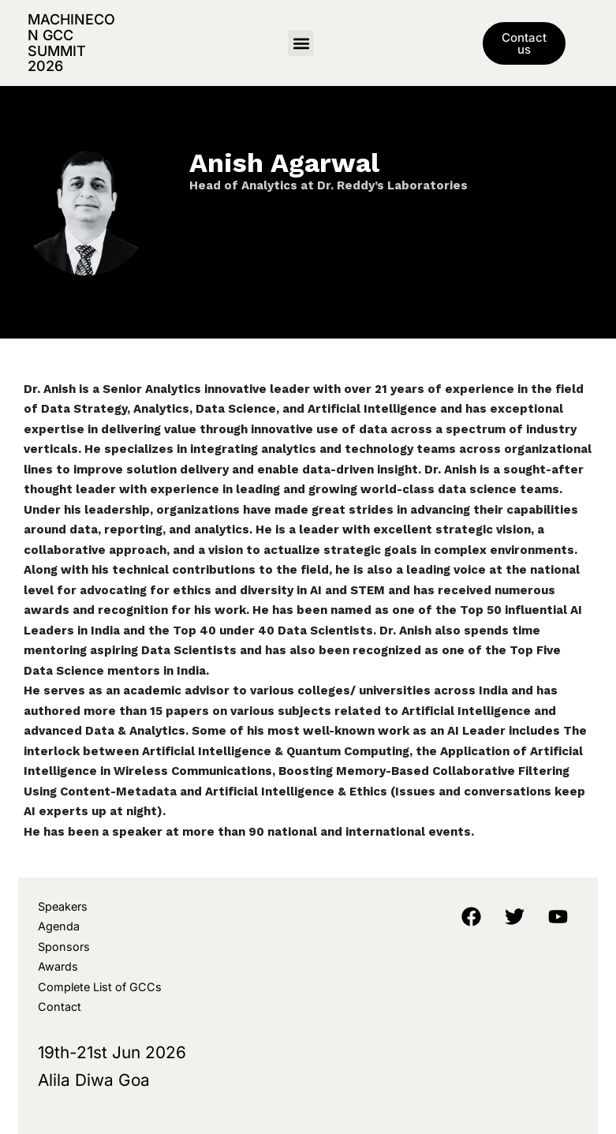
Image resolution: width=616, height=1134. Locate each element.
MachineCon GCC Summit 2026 (71, 42)
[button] (301, 43)
